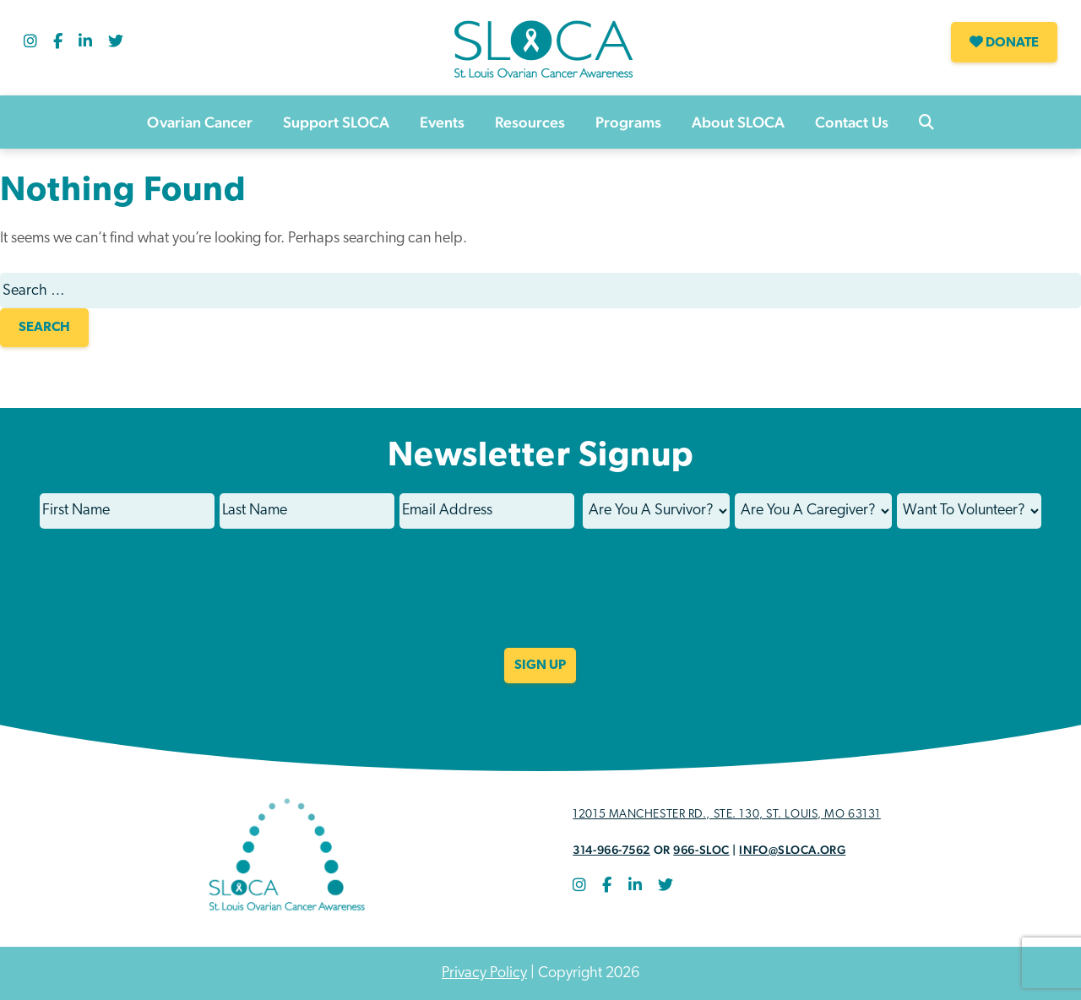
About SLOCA (738, 122)
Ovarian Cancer (200, 122)
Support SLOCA (336, 122)
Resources (530, 122)
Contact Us (851, 122)
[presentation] (540, 600)
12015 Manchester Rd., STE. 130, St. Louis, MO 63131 (727, 814)
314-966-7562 (611, 849)
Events (442, 122)
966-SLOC (701, 849)
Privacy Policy (484, 973)
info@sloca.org (792, 849)
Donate (1004, 42)
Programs (628, 122)
